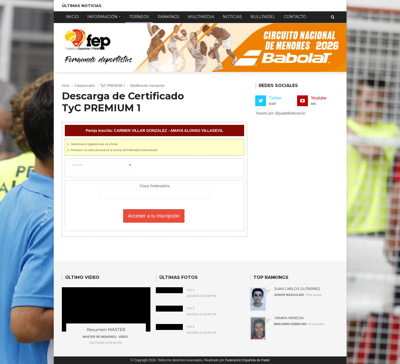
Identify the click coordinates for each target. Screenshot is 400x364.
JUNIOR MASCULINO (289, 294)
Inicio (72, 16)
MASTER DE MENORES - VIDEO (105, 336)
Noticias (232, 16)
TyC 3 (190, 290)
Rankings (168, 16)
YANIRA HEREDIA (289, 318)
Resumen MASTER (106, 329)
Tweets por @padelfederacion (280, 113)
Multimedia (201, 16)
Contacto (295, 16)
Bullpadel (263, 16)
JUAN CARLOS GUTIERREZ (297, 288)
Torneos (139, 16)
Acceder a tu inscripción (154, 216)
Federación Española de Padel (247, 360)
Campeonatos (85, 86)
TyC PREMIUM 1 (112, 86)
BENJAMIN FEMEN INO (290, 324)
